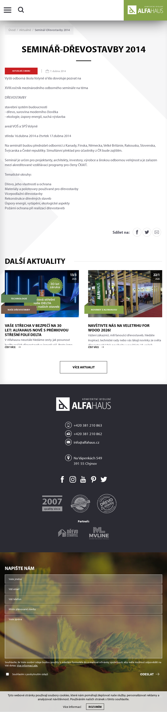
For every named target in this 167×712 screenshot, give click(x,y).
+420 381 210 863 (88, 426)
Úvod (12, 30)
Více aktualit (84, 367)
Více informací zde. (27, 665)
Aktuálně (25, 30)
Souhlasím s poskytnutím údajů (30, 674)
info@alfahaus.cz (86, 442)
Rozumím (95, 707)
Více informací (72, 707)
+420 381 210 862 (88, 434)
